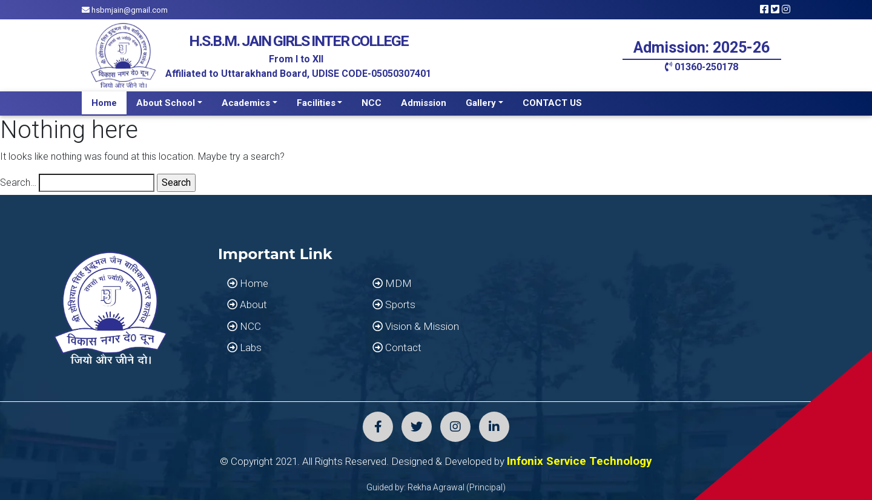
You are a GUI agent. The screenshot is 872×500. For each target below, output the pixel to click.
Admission (423, 102)
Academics (246, 102)
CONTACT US (552, 102)
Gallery (481, 102)
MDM (392, 283)
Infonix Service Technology (579, 461)
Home (104, 102)
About (247, 304)
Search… (18, 182)
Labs (244, 347)
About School (165, 102)
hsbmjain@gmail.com (125, 10)
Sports (393, 304)
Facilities (316, 102)
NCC (372, 102)
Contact (396, 347)
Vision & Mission (415, 326)
